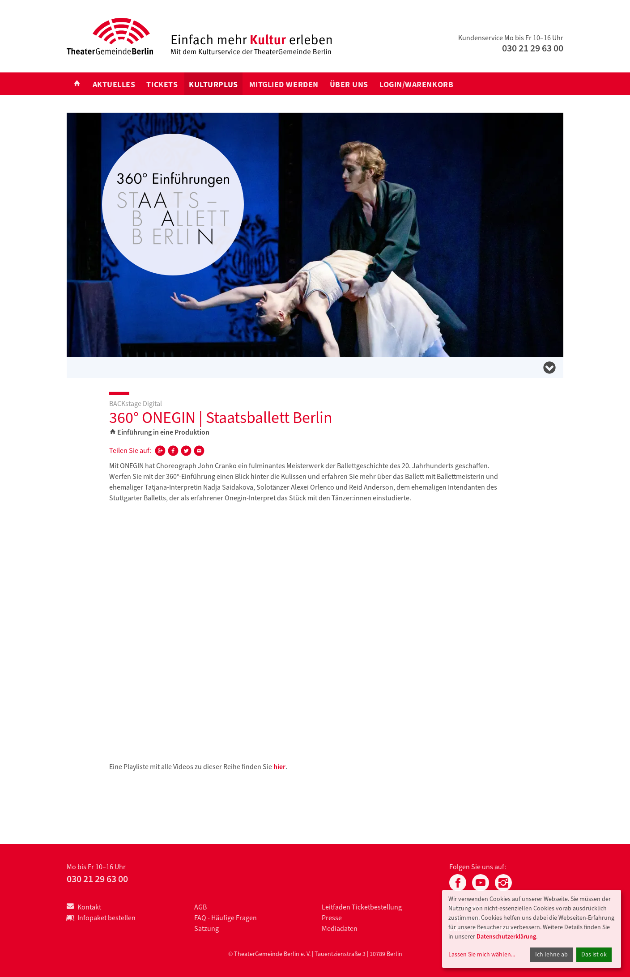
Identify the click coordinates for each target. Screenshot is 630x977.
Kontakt (84, 907)
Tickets (162, 84)
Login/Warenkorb (416, 84)
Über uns (349, 84)
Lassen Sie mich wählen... (481, 954)
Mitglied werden (284, 84)
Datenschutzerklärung (506, 936)
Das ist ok (594, 954)
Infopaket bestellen (101, 917)
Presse (332, 917)
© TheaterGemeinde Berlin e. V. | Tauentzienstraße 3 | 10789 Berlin (315, 954)
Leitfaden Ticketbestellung (362, 907)
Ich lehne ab (551, 954)
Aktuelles (114, 84)
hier (279, 766)
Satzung (206, 928)
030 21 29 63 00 (532, 48)
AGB (200, 907)
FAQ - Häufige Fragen (225, 917)
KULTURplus (213, 84)
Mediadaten (340, 928)
